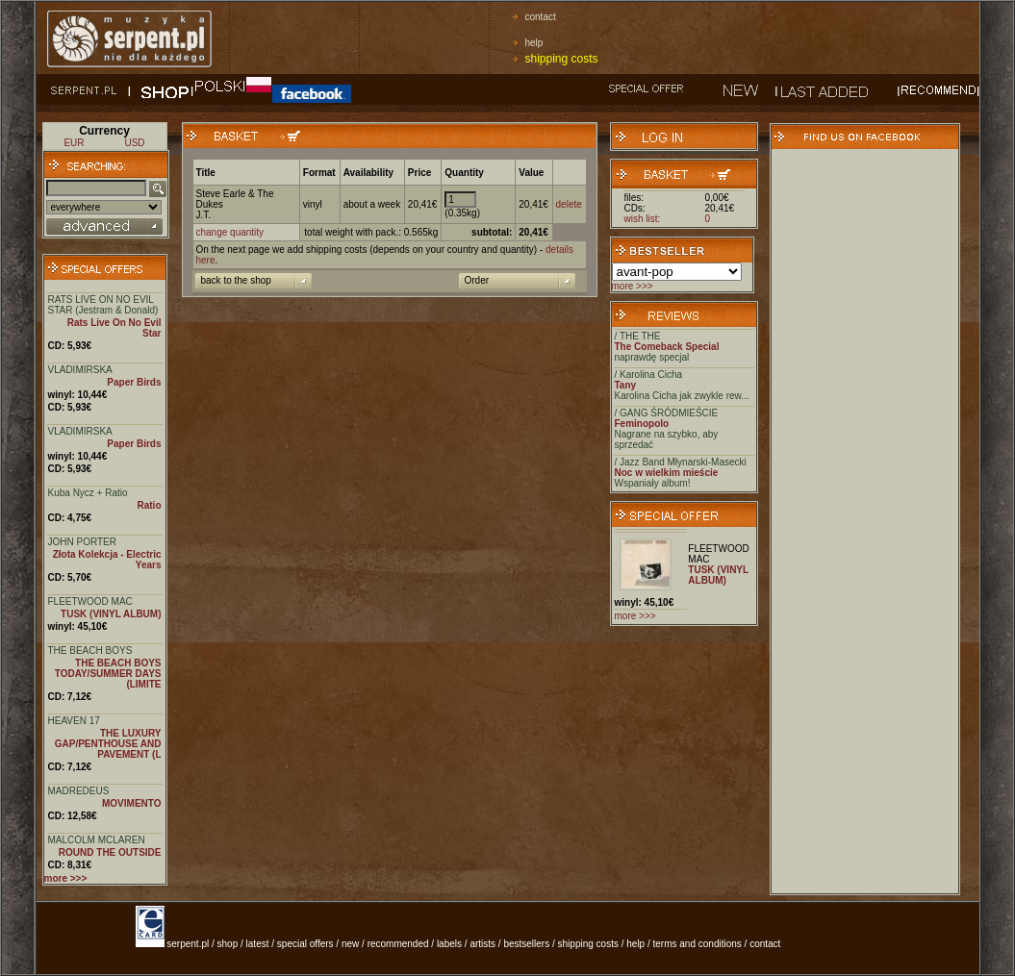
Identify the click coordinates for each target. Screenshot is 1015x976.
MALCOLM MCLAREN (96, 840)
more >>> (632, 286)
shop (228, 943)
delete (569, 204)
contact (540, 17)
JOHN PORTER (82, 542)
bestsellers (526, 943)
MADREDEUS (79, 791)
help (534, 43)
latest (257, 943)
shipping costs (561, 58)
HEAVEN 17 (74, 720)
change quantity (230, 232)
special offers (305, 943)
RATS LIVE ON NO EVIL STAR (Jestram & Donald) (103, 304)
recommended (398, 943)
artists (482, 943)
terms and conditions (697, 943)
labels (449, 943)
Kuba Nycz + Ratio (88, 493)
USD (134, 143)
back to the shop (236, 280)
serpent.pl (187, 943)
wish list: (642, 218)
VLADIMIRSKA (80, 369)
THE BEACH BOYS (90, 650)
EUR (73, 143)
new (350, 943)
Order (477, 280)
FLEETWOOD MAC (90, 601)
